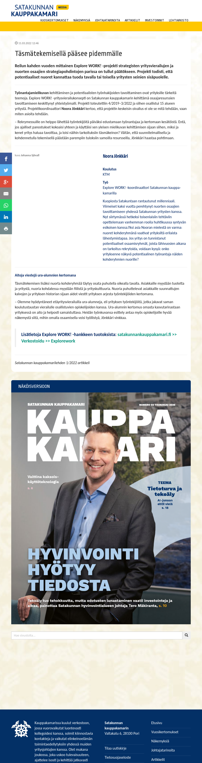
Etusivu (156, 723)
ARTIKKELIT (132, 20)
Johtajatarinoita (163, 750)
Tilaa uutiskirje (115, 748)
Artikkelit (158, 759)
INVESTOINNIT (154, 20)
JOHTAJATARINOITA (107, 20)
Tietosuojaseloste (118, 757)
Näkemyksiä (160, 741)
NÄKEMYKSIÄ (81, 20)
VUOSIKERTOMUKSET (54, 20)
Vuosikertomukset (165, 732)
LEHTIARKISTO (178, 20)
